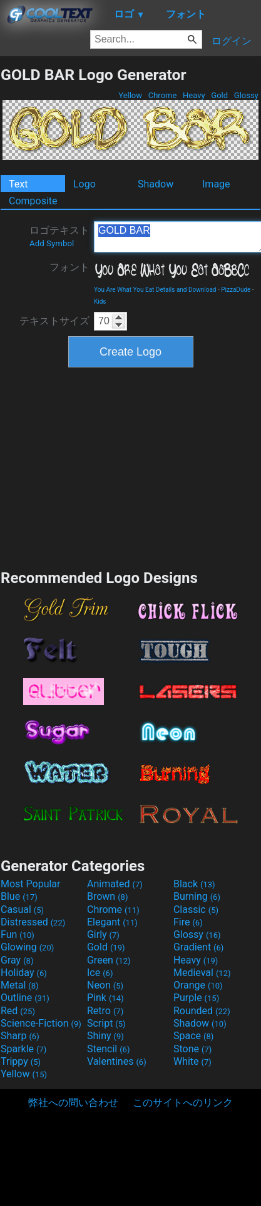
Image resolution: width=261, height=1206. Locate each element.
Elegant (112, 922)
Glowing (27, 947)
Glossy (246, 95)
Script (106, 1023)
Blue (19, 896)
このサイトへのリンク (183, 1103)
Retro (105, 1011)
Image (216, 184)
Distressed (33, 922)
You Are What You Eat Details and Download (155, 289)
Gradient (198, 947)
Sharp (20, 1036)
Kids (100, 301)
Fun (17, 934)
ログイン (232, 41)
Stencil (108, 1049)
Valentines (116, 1061)
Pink (105, 998)
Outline (25, 998)
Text (18, 184)
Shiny (105, 1036)
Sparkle (23, 1049)
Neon (105, 985)
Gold (219, 95)
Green (109, 960)
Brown (107, 896)
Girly (103, 934)
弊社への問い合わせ (73, 1103)
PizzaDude (235, 289)
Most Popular (31, 884)
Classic (195, 909)
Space (193, 1036)
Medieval (202, 973)
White (192, 1061)
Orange (198, 985)
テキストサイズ (54, 321)
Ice (100, 973)
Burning (196, 896)
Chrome (162, 95)
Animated (115, 884)
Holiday (24, 973)
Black (194, 884)
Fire (188, 922)
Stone (192, 1049)
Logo (84, 184)
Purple (196, 998)
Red (18, 1011)
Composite (33, 201)
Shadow (155, 184)
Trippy (21, 1061)
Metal (20, 985)
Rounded (201, 1011)
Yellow (130, 95)
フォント (69, 267)
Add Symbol (51, 243)
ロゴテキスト (59, 236)
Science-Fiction (41, 1023)
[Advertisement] (131, 466)
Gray (17, 960)
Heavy (194, 95)
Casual (22, 909)
